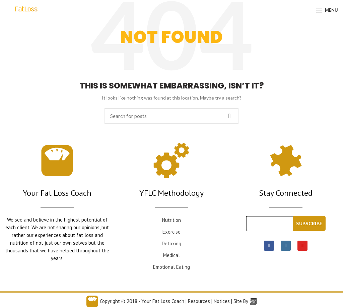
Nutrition (171, 220)
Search (229, 116)
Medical (171, 255)
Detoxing (171, 243)
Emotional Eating (171, 267)
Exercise (171, 232)
